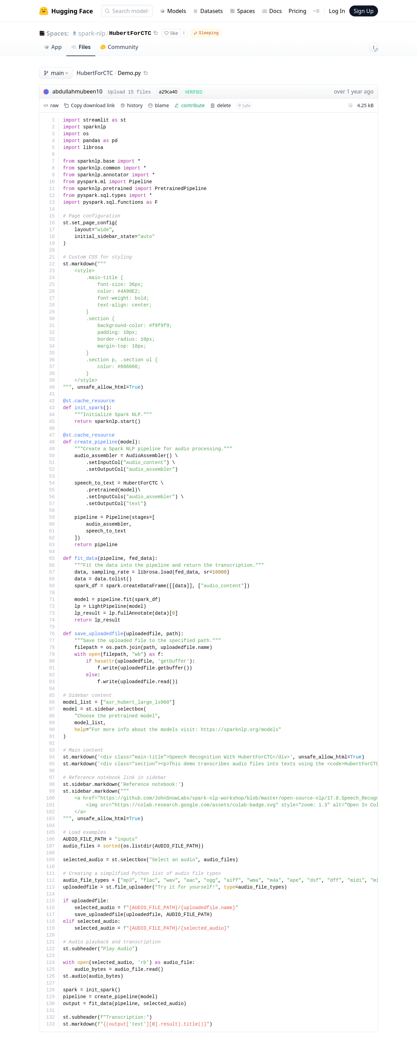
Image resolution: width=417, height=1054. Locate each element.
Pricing (297, 11)
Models (173, 11)
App (53, 47)
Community (119, 47)
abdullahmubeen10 (77, 91)
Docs (272, 11)
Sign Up (364, 11)
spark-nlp (91, 33)
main (56, 73)
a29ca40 (168, 91)
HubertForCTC (130, 33)
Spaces (242, 11)
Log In (337, 11)
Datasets (208, 11)
